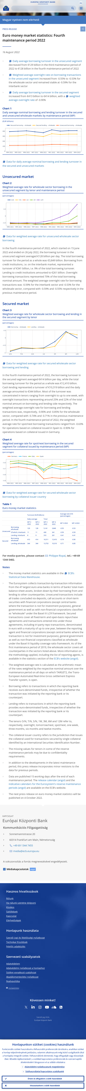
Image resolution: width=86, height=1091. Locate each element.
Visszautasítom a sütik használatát (45, 1085)
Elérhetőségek (13, 920)
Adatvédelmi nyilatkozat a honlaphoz (25, 968)
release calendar (47, 780)
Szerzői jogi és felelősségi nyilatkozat (25, 937)
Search (73, 8)
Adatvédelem (13, 963)
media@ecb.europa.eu (26, 851)
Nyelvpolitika (13, 981)
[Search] (42, 8)
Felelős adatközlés (15, 946)
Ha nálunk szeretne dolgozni (21, 902)
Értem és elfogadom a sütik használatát (45, 1078)
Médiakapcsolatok (18, 869)
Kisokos (10, 907)
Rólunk (9, 898)
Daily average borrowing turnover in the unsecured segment (47, 61)
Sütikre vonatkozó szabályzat (21, 972)
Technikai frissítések (16, 942)
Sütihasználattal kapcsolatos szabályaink (44, 1070)
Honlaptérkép (13, 988)
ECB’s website (62, 658)
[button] (81, 3)
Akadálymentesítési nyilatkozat (22, 976)
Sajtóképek (12, 911)
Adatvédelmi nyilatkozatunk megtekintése (45, 1066)
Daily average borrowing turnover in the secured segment (46, 92)
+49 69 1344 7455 (23, 845)
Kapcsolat (11, 916)
